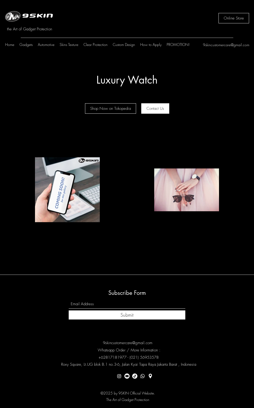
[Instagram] (119, 376)
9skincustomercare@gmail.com (226, 44)
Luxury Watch (127, 80)
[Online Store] (233, 18)
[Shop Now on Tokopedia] (110, 108)
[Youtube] (127, 376)
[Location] (150, 376)
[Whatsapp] (142, 376)
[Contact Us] (155, 108)
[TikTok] (134, 376)
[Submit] (127, 314)
